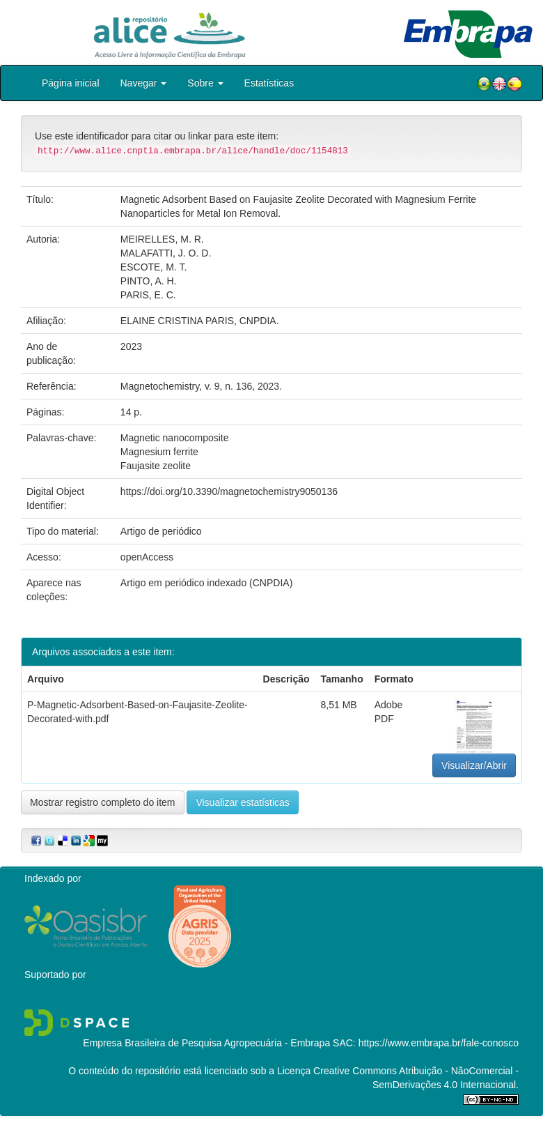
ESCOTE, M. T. (153, 267)
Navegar (143, 83)
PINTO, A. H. (148, 281)
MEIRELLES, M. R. (162, 239)
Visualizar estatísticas (242, 802)
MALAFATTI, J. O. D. (165, 253)
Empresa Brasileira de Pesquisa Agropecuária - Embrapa (206, 1042)
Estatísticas (269, 83)
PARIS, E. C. (148, 294)
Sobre (205, 83)
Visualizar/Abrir (474, 765)
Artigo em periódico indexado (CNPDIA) (206, 582)
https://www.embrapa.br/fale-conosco (439, 1042)
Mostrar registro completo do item (102, 802)
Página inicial (71, 83)
